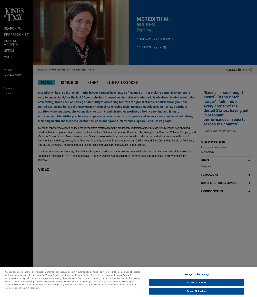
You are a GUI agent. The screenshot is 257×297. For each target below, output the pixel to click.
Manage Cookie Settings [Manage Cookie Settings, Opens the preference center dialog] (196, 281)
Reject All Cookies (196, 289)
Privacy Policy (121, 281)
